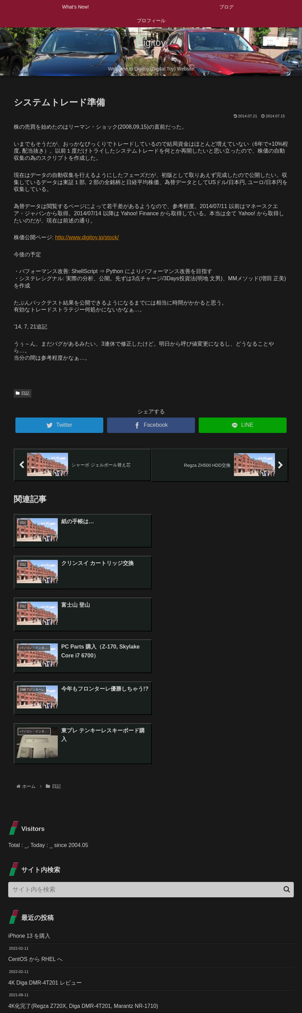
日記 (22, 393)
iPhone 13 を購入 (29, 811)
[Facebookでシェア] (151, 425)
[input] (151, 764)
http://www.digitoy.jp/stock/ (87, 237)
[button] (287, 764)
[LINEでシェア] (243, 425)
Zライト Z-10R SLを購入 (38, 905)
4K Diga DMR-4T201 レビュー (45, 858)
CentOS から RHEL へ (35, 834)
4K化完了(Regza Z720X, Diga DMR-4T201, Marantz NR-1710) (84, 881)
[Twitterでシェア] (59, 425)
